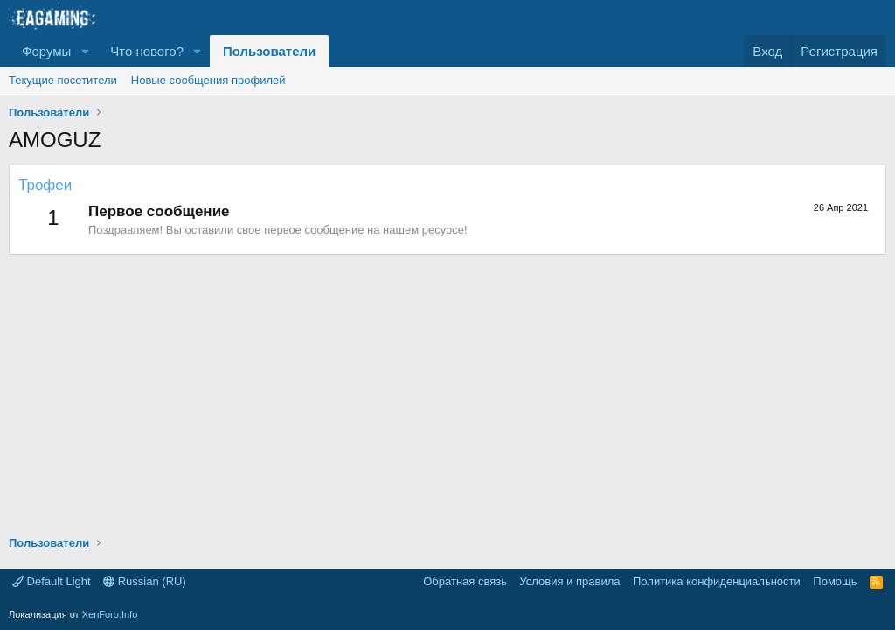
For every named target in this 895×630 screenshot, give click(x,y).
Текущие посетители (63, 80)
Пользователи (269, 51)
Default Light (51, 581)
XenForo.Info (110, 614)
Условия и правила (569, 581)
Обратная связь (465, 581)
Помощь (835, 581)
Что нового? (147, 51)
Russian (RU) (144, 581)
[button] (85, 51)
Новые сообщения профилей (208, 80)
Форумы (46, 51)
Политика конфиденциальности (717, 581)
